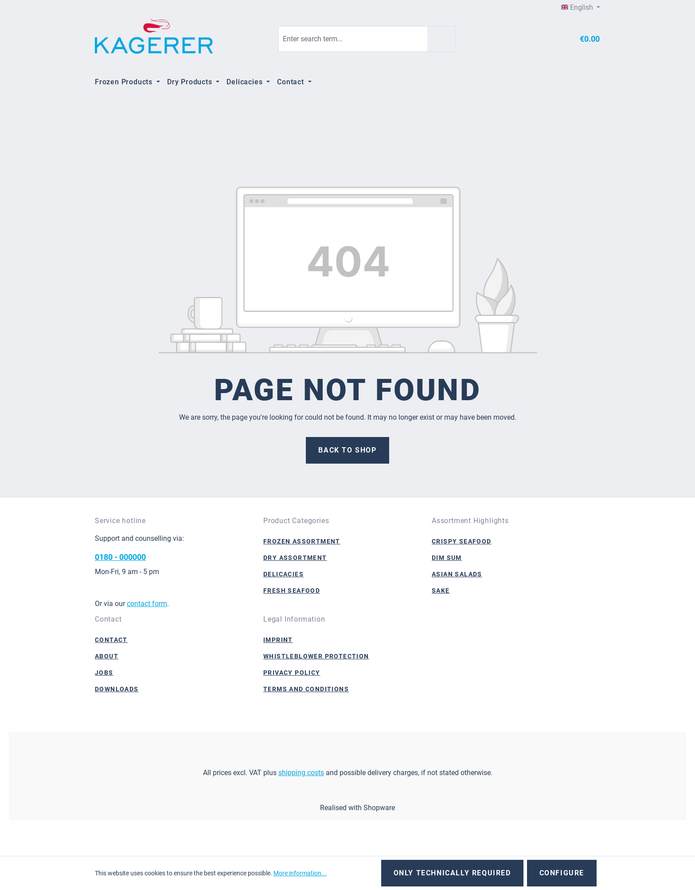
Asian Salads (457, 574)
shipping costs (301, 772)
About (106, 656)
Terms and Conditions (306, 689)
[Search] (441, 39)
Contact (111, 639)
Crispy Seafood (462, 541)
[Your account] (548, 39)
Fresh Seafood (291, 590)
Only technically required (452, 873)
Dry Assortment (295, 557)
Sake (441, 590)
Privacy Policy (291, 672)
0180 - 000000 (120, 557)
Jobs (104, 672)
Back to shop (347, 450)
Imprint (278, 639)
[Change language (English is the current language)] (580, 7)
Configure (561, 873)
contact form (147, 603)
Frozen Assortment (301, 541)
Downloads (117, 689)
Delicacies (283, 574)
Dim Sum (447, 557)
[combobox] (352, 39)
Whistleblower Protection (316, 656)
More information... (300, 873)
